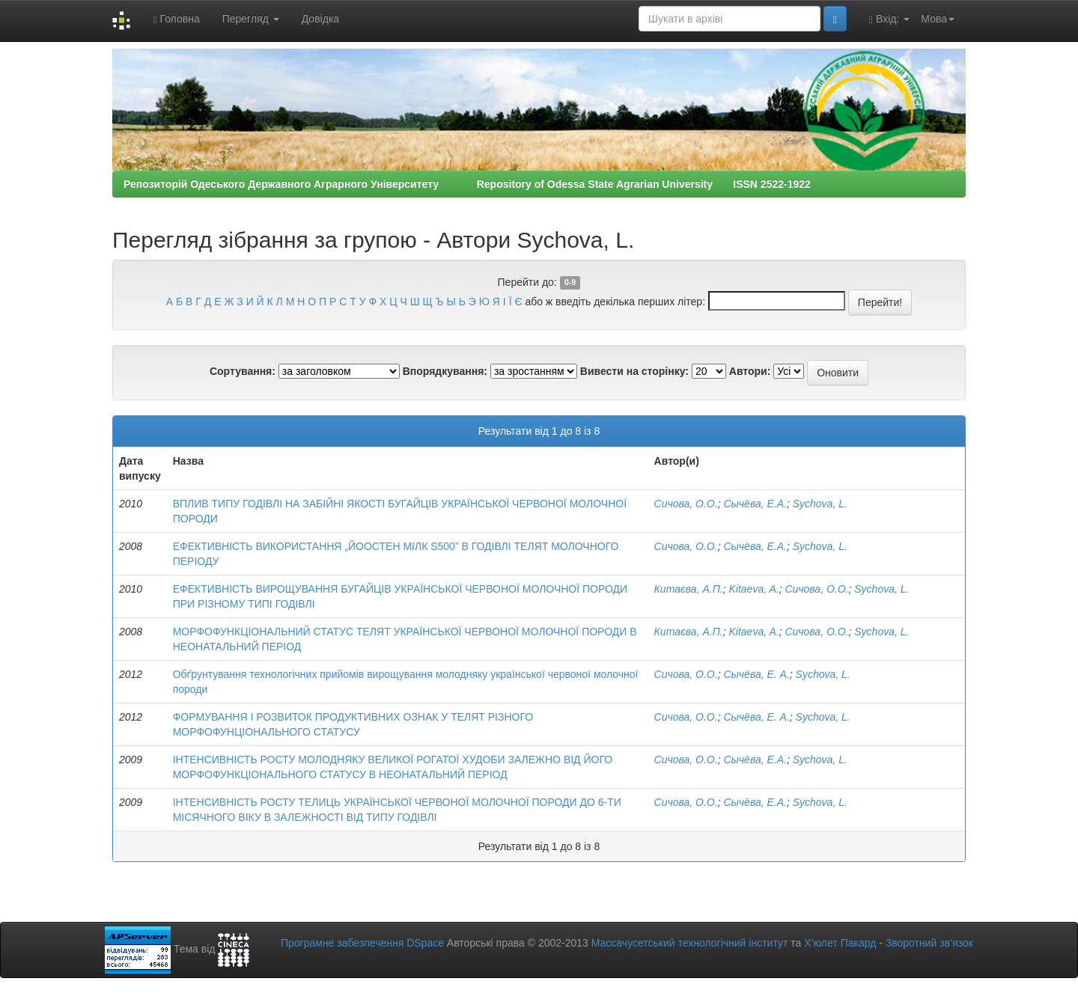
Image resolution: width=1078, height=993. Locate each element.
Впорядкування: (445, 371)
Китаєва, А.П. (688, 589)
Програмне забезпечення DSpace (362, 943)
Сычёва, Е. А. (756, 674)
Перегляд (250, 19)
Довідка (320, 19)
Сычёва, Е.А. (754, 504)
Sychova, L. (820, 504)
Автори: (750, 371)
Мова (937, 19)
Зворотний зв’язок (929, 943)
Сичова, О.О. (686, 504)
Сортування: (242, 371)
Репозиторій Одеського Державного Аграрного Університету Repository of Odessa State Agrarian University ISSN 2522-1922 (467, 184)
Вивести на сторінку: (634, 371)
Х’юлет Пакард (840, 943)
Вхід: (889, 19)
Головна (176, 19)
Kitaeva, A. (753, 589)
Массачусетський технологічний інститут (689, 943)
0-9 (570, 282)
